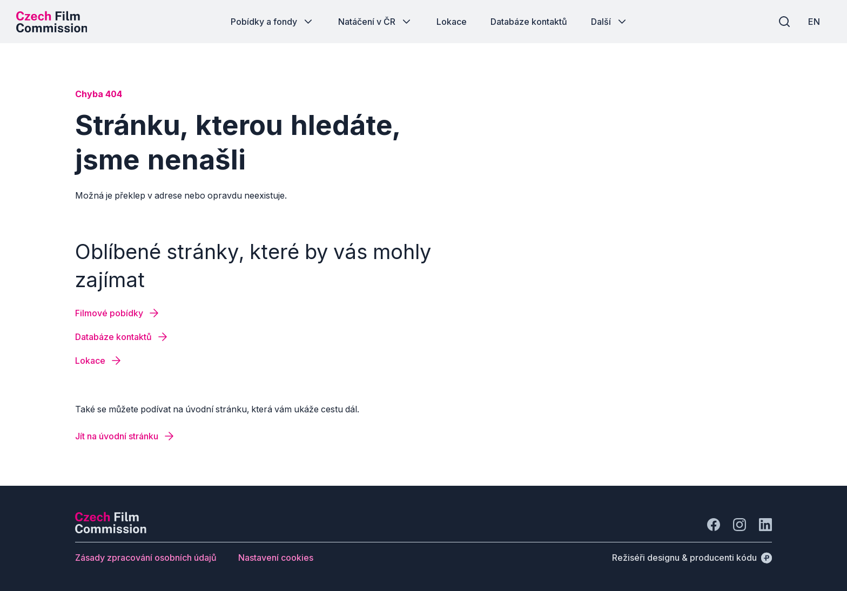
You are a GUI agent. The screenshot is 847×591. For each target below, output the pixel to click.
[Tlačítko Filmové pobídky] (117, 313)
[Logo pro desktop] (52, 21)
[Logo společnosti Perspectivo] (110, 530)
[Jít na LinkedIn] (765, 525)
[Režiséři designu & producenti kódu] (692, 557)
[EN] (814, 22)
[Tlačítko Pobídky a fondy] (272, 22)
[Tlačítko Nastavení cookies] (275, 557)
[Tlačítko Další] (609, 22)
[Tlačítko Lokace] (452, 22)
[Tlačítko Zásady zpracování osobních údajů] (146, 557)
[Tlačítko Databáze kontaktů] (529, 22)
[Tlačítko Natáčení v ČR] (375, 22)
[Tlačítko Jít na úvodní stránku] (125, 436)
